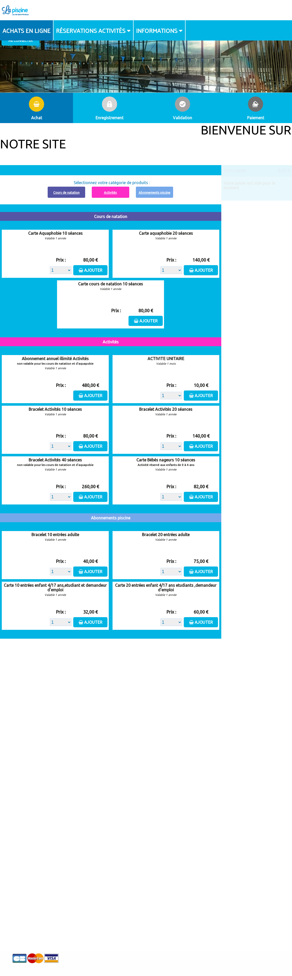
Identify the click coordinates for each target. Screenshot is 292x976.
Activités (110, 192)
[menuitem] (26, 30)
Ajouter (93, 270)
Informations (156, 30)
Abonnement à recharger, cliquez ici (113, 168)
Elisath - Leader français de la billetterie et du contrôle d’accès (146, 962)
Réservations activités (90, 30)
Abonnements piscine (154, 192)
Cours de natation (66, 192)
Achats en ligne (26, 30)
